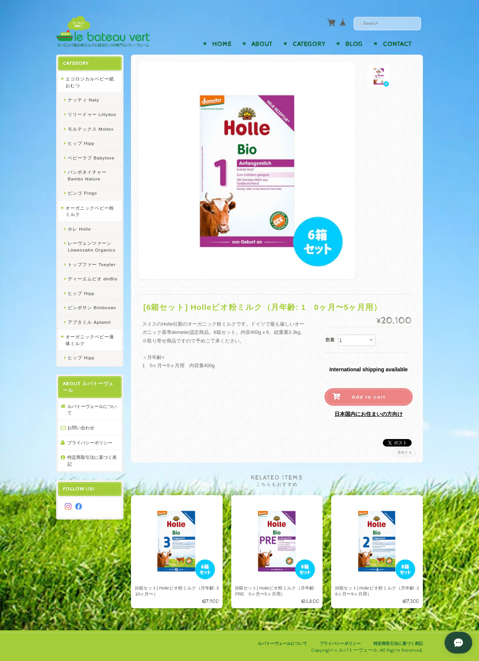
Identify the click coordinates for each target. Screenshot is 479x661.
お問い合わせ (80, 427)
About (261, 44)
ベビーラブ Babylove (91, 157)
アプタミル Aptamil (89, 322)
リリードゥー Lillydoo (92, 114)
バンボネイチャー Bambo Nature (87, 175)
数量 (330, 339)
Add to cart (369, 397)
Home (222, 44)
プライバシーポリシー (89, 442)
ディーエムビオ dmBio (93, 278)
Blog (354, 44)
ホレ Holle (79, 228)
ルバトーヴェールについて (92, 409)
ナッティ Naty (83, 99)
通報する (404, 452)
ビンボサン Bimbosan (92, 307)
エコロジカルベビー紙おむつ (89, 82)
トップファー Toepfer (92, 264)
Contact (397, 44)
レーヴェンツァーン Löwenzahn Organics (92, 246)
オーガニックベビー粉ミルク (89, 211)
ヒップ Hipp (81, 143)
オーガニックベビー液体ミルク (89, 340)
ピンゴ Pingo (82, 193)
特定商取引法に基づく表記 (92, 460)
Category (309, 44)
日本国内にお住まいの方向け (369, 414)
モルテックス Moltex (91, 129)
